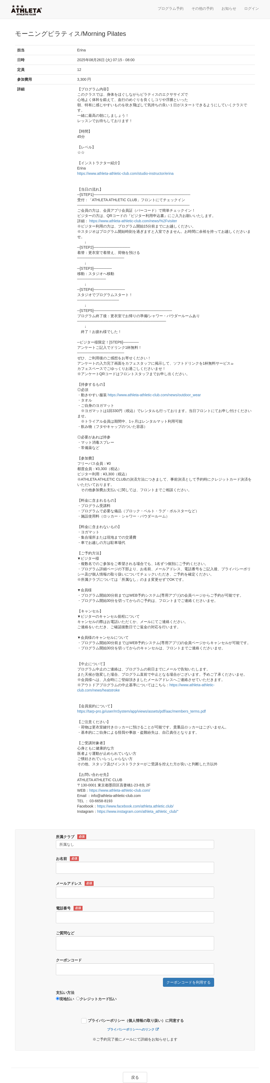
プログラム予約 (171, 8)
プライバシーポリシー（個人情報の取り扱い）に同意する (136, 1021)
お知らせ (228, 8)
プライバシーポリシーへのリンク (131, 1029)
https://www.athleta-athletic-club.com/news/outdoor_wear (154, 395)
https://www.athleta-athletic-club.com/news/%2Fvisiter (133, 221)
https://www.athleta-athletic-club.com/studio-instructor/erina (125, 173)
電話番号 (69, 908)
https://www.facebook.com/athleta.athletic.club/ (135, 806)
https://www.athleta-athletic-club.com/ (119, 790)
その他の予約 (202, 8)
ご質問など (65, 933)
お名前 (67, 858)
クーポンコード (69, 960)
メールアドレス (75, 883)
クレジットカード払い (96, 999)
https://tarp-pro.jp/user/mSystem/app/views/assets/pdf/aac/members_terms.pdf (141, 711)
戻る (135, 1077)
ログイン (251, 8)
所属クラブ (71, 837)
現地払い (65, 999)
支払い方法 (65, 992)
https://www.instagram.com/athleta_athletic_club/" (138, 811)
